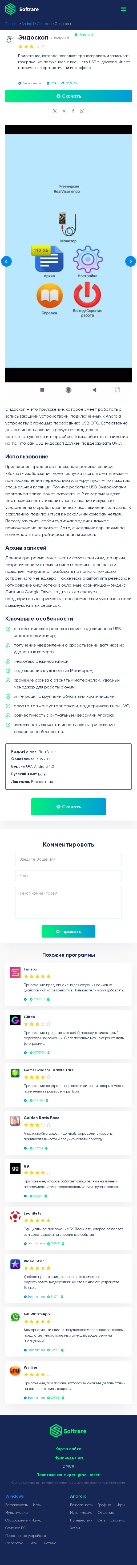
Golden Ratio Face (41, 1118)
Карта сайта (68, 1448)
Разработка (14, 1543)
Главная (11, 24)
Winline (30, 1367)
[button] (123, 9)
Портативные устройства (25, 1536)
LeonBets (32, 1213)
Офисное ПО (15, 1528)
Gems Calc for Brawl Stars (48, 1070)
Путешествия (81, 1520)
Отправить (68, 931)
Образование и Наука (23, 1520)
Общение (106, 1513)
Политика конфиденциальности (68, 1474)
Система (44, 24)
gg (26, 1165)
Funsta (30, 969)
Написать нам (68, 1457)
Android (28, 24)
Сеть (33, 1543)
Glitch (29, 1017)
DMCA (68, 1466)
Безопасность (16, 1505)
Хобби (75, 1528)
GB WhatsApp (37, 1314)
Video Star (34, 1261)
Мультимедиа (16, 1513)
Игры (37, 1505)
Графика (104, 1505)
